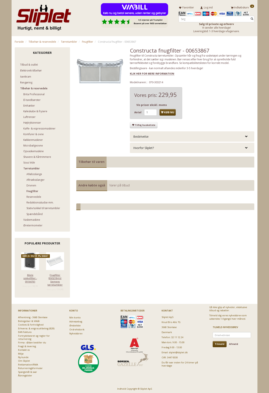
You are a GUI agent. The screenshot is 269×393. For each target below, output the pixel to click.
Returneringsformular (30, 367)
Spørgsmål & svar (27, 371)
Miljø (21, 352)
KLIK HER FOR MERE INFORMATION (152, 73)
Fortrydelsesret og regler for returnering (34, 336)
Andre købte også (91, 184)
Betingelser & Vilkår (29, 320)
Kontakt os (24, 349)
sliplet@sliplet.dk (178, 351)
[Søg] (252, 18)
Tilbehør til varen (91, 161)
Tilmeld (219, 343)
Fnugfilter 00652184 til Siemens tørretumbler (55, 279)
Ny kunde (23, 356)
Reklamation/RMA (28, 363)
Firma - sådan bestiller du (32, 341)
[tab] (192, 136)
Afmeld (233, 343)
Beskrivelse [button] (141, 135)
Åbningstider (25, 374)
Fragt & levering (27, 345)
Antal (138, 111)
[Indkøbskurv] (242, 7)
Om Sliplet (24, 360)
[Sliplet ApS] (44, 16)
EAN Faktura (25, 331)
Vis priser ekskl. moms (151, 104)
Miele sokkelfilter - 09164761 (30, 277)
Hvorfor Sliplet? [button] (143, 147)
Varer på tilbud (119, 184)
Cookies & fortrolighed (31, 324)
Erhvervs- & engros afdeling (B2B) (36, 327)
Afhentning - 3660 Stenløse (32, 316)
